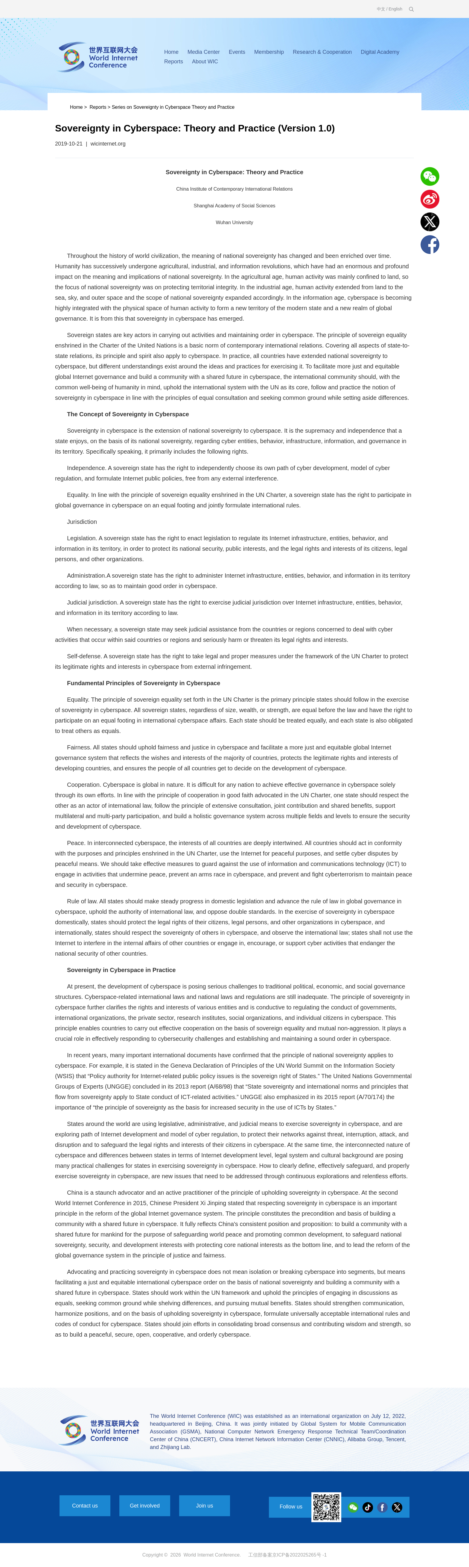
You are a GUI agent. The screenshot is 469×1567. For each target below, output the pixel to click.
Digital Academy (380, 52)
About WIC (205, 62)
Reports (173, 62)
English (395, 9)
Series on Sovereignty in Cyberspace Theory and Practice (173, 107)
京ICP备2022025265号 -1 (299, 1554)
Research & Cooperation (322, 52)
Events (237, 52)
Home (171, 52)
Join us (204, 1506)
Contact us (85, 1506)
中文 (381, 9)
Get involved (145, 1506)
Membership (269, 52)
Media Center (204, 52)
